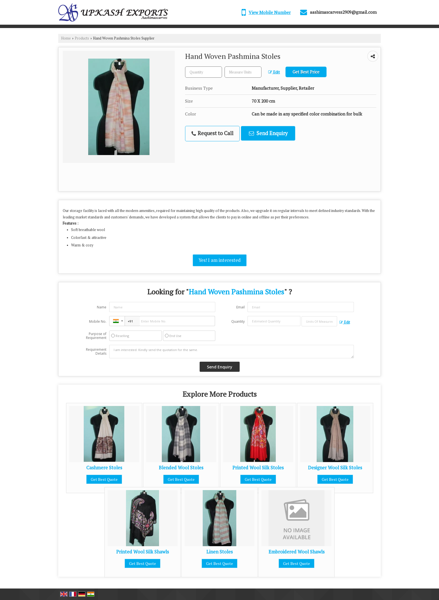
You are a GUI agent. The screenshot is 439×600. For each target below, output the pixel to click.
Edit (274, 72)
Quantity (238, 321)
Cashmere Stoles (104, 468)
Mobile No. (97, 321)
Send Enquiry (268, 133)
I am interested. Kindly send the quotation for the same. (231, 351)
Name (101, 307)
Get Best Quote (104, 479)
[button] (270, 12)
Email (240, 307)
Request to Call (212, 133)
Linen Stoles (219, 552)
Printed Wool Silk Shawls (142, 552)
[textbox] (243, 72)
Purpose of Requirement (96, 336)
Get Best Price (306, 72)
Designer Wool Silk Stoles (335, 468)
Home (66, 38)
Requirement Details (96, 352)
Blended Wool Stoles (181, 468)
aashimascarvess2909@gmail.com (343, 12)
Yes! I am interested (220, 260)
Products (82, 38)
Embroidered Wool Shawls (296, 552)
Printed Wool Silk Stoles (258, 468)
